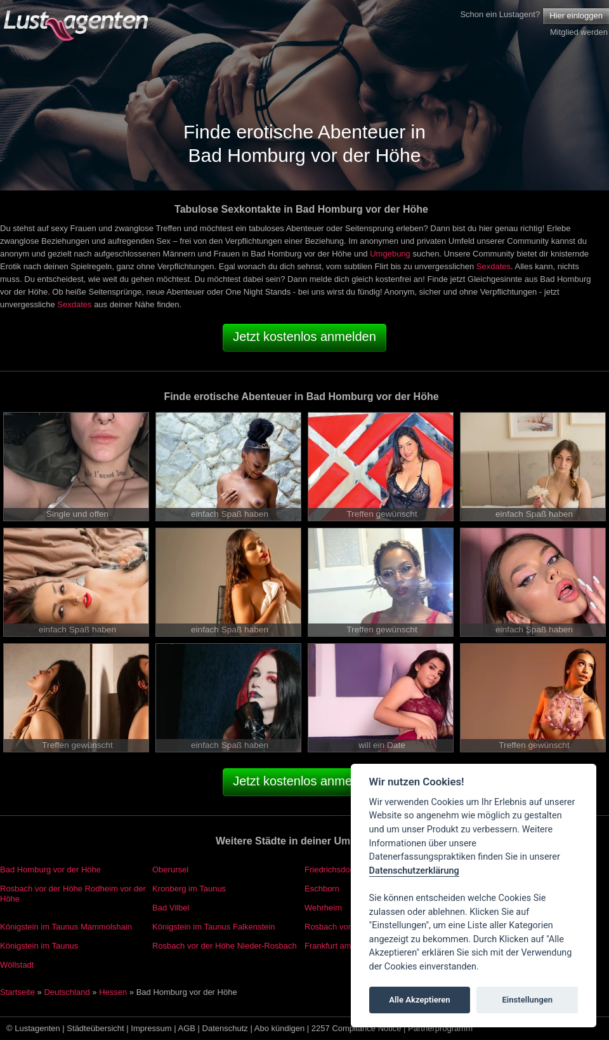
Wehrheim (323, 907)
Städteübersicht (95, 1028)
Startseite (17, 992)
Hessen (113, 992)
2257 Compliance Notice (356, 1028)
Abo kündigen (279, 1028)
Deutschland (66, 992)
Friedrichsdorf (329, 869)
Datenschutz (225, 1028)
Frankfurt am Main (337, 945)
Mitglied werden (579, 32)
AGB (186, 1028)
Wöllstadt (17, 965)
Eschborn (321, 888)
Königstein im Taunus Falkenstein (213, 926)
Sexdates (493, 266)
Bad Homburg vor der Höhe (50, 869)
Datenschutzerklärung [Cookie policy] (414, 870)
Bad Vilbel (170, 907)
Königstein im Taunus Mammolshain (66, 926)
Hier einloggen (576, 15)
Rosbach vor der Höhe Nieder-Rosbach (224, 945)
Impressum (151, 1028)
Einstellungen (527, 999)
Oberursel (170, 869)
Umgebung (390, 253)
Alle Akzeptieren (419, 999)
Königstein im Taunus (39, 945)
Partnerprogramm (440, 1028)
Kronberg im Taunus (189, 888)
